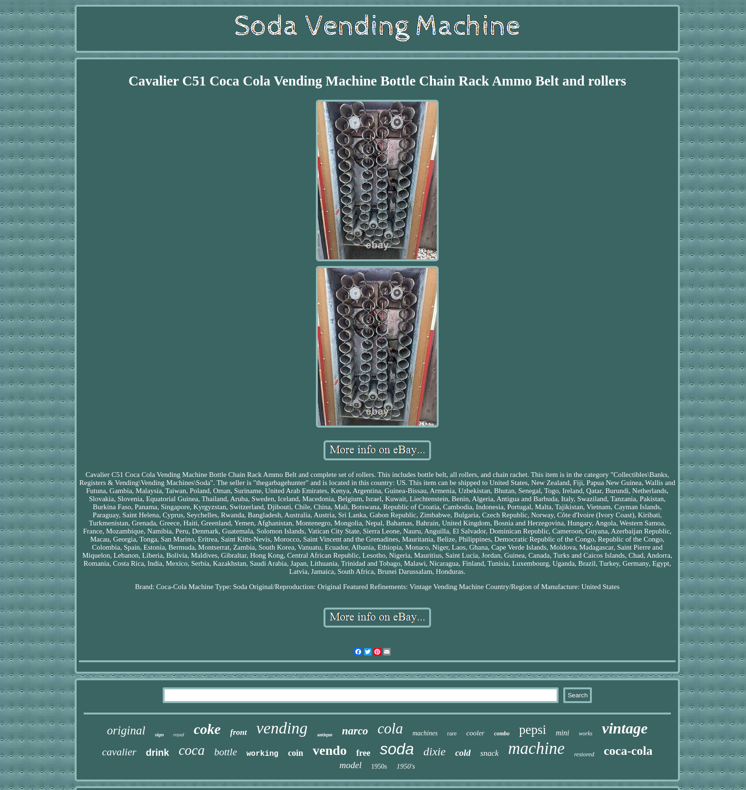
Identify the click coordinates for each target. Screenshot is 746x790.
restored (584, 754)
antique (324, 734)
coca (191, 750)
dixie (434, 751)
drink (157, 752)
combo (502, 733)
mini (562, 733)
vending (282, 728)
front (238, 732)
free (363, 753)
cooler (475, 733)
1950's (405, 766)
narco (355, 731)
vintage (625, 728)
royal (178, 734)
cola (390, 728)
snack (489, 753)
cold (463, 753)
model (351, 765)
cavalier (119, 752)
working (262, 754)
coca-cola (628, 751)
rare (452, 733)
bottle (225, 752)
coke (207, 729)
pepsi (532, 730)
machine (536, 748)
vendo (330, 750)
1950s (379, 766)
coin (295, 753)
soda (397, 749)
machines (425, 733)
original (126, 730)
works (586, 733)
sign (159, 734)
